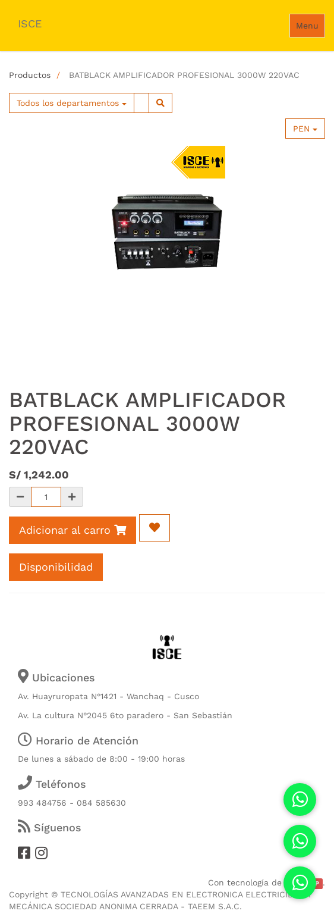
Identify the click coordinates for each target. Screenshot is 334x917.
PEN (305, 128)
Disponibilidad (56, 567)
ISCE (30, 23)
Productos (30, 75)
